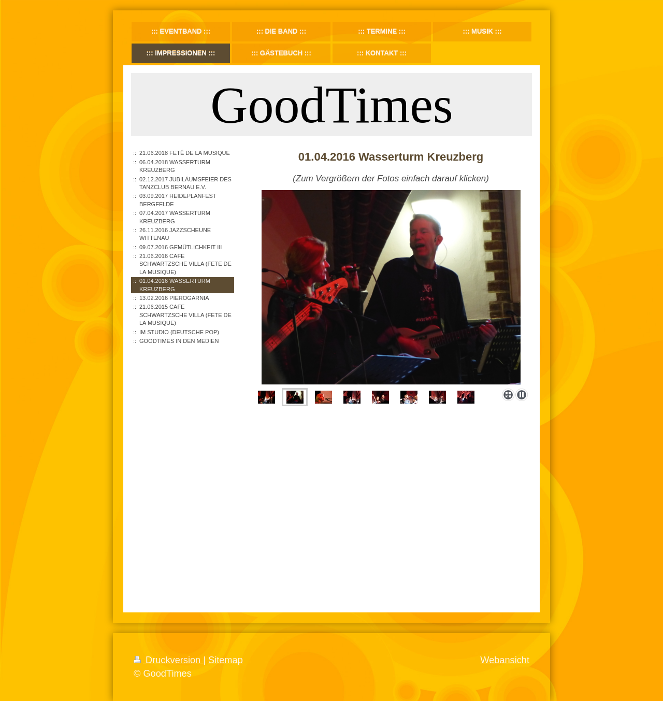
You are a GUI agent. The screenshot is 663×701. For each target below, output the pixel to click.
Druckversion (168, 660)
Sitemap (225, 660)
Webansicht (504, 660)
